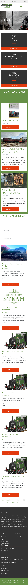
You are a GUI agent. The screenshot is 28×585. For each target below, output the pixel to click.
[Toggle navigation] (21, 6)
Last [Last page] (17, 502)
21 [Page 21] (2, 502)
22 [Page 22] (4, 502)
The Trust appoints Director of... (10, 308)
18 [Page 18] (18, 500)
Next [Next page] (13, 502)
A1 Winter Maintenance (11, 191)
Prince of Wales (4, 537)
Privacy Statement (5, 543)
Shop (14, 1)
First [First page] (3, 500)
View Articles (14, 48)
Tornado (3, 535)
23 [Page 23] (7, 502)
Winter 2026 (10, 120)
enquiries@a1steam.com (6, 559)
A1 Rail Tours (18, 535)
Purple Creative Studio (19, 582)
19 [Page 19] (21, 500)
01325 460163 (4, 557)
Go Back (24, 1)
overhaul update (13, 476)
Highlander (17, 533)
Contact (3, 1)
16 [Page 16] (13, 500)
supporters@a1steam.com (19, 559)
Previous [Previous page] (7, 500)
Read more (10, 284)
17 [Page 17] (16, 500)
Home (2, 533)
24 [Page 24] (10, 502)
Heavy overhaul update (12, 392)
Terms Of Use (4, 541)
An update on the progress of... (10, 435)
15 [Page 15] (10, 500)
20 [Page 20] (24, 500)
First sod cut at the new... (13, 351)
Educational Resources (20, 537)
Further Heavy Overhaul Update (12, 264)
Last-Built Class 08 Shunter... (13, 150)
